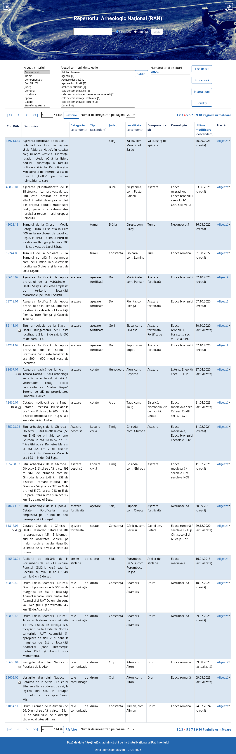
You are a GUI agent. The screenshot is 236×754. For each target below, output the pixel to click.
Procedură (202, 80)
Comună (37, 91)
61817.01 (12, 526)
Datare (37, 102)
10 (200, 115)
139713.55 (13, 141)
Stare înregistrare (37, 105)
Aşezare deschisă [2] (98, 80)
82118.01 (12, 326)
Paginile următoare (217, 115)
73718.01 (12, 301)
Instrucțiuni (202, 92)
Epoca (37, 98)
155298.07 (13, 464)
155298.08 (13, 427)
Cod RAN (123, 32)
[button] (229, 7)
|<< (9, 115)
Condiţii (202, 103)
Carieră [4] (98, 105)
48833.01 (12, 187)
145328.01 (13, 559)
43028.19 (12, 224)
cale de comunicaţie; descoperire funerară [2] (98, 94)
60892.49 (12, 583)
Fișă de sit (202, 69)
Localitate (37, 94)
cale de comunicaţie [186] (98, 91)
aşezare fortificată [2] (98, 83)
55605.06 (12, 677)
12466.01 (12, 402)
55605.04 (12, 662)
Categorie (77, 125)
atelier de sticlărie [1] (98, 87)
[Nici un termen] (98, 72)
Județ (37, 87)
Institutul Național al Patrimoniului (146, 742)
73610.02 (12, 277)
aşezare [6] (98, 76)
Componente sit (37, 80)
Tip (92, 125)
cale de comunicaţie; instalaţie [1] (98, 98)
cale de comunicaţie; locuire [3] (98, 102)
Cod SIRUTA (37, 83)
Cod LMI (141, 32)
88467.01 (12, 369)
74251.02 (12, 345)
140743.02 (13, 506)
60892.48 (12, 616)
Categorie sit (37, 72)
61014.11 (12, 706)
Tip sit (37, 76)
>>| (35, 115)
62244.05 (12, 253)
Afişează (222, 141)
